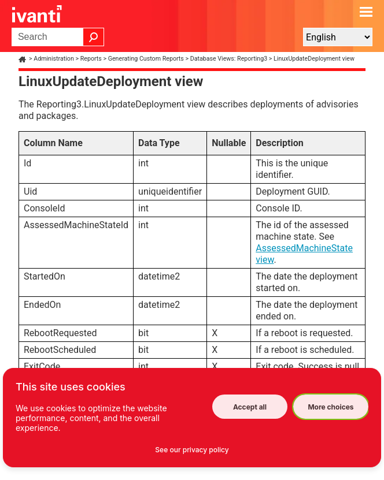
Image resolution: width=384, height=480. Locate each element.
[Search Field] (58, 37)
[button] (93, 37)
